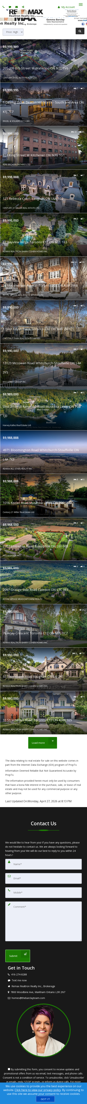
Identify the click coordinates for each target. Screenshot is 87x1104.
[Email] (43, 878)
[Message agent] (43, 980)
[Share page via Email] (23, 6)
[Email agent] (17, 6)
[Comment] (43, 921)
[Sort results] (13, 32)
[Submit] (17, 956)
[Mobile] (43, 892)
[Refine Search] (80, 31)
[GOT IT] (45, 1099)
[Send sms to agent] (10, 6)
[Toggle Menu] (80, 4)
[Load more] (42, 743)
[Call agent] (4, 6)
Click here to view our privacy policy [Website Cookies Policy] (38, 1090)
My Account (66, 7)
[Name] (43, 864)
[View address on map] (43, 992)
